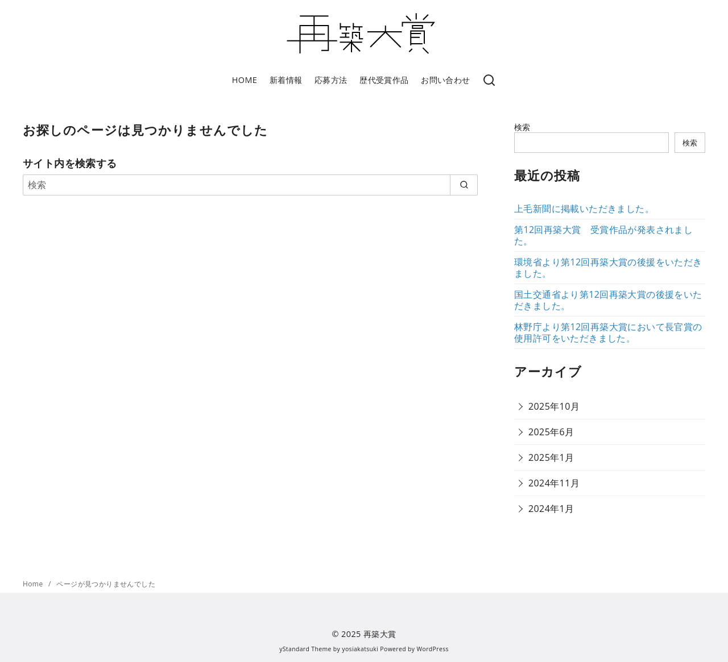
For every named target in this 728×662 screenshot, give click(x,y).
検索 (522, 127)
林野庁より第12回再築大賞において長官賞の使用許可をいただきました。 (608, 332)
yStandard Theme (305, 649)
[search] (464, 184)
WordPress (433, 649)
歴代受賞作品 (383, 79)
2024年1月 (551, 508)
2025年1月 (551, 457)
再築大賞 (379, 633)
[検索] (489, 80)
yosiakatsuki (360, 649)
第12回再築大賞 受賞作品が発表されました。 (603, 235)
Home (34, 584)
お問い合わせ (445, 79)
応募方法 (331, 79)
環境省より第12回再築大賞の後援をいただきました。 (608, 268)
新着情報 (286, 79)
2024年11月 (554, 483)
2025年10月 (554, 406)
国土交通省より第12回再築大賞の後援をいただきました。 (608, 300)
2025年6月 (551, 432)
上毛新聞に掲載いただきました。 (584, 208)
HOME (244, 79)
